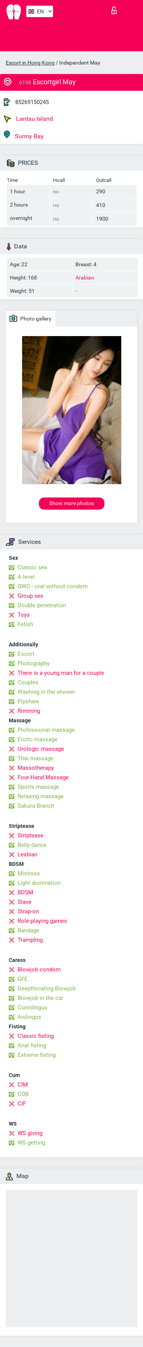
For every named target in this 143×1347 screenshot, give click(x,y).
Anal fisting (32, 1045)
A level (26, 576)
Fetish (25, 624)
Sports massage (38, 786)
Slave (24, 902)
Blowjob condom (39, 969)
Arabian (85, 278)
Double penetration (42, 605)
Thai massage (35, 758)
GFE (23, 979)
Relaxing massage (41, 796)
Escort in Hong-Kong (30, 63)
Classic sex (32, 567)
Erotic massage (38, 739)
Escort (26, 654)
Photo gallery (30, 318)
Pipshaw (28, 701)
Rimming (29, 710)
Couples (28, 682)
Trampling (30, 939)
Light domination (39, 883)
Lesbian (27, 854)
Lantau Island (28, 119)
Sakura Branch (36, 805)
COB (23, 1094)
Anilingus (29, 1017)
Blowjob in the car (40, 998)
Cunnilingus (32, 1007)
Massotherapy (36, 767)
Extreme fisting (37, 1055)
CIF (22, 1103)
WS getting (31, 1142)
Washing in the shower (46, 692)
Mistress (29, 873)
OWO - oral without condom (53, 586)
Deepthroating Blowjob (47, 988)
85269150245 (32, 102)
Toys (24, 614)
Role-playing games (42, 920)
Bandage (28, 930)
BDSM (25, 892)
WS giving (30, 1133)
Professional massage (46, 729)
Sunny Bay (24, 135)
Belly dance (32, 845)
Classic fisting (36, 1036)
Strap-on (28, 911)
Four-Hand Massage (43, 777)
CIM (23, 1084)
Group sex (30, 595)
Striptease (30, 835)
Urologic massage (41, 748)
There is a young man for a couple (61, 673)
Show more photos (71, 503)
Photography (34, 663)
